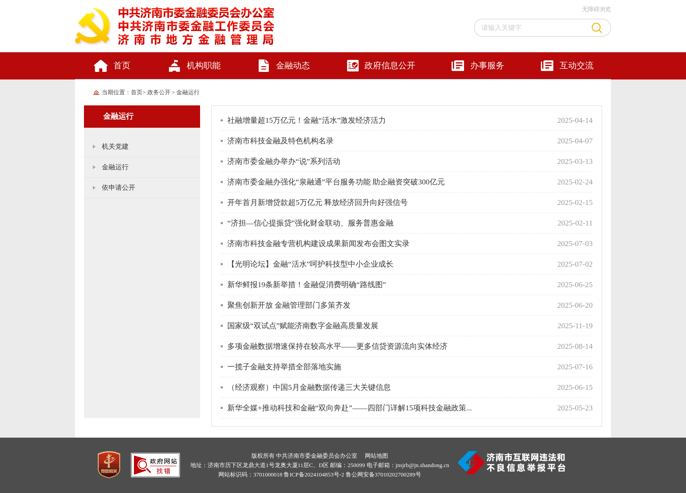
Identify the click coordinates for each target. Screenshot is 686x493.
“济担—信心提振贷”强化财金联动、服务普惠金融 (310, 223)
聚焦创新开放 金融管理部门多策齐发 (289, 305)
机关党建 (115, 146)
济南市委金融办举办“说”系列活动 (283, 161)
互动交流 (577, 65)
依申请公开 (118, 187)
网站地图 (376, 455)
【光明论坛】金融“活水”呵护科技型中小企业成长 (310, 264)
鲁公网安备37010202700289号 (383, 474)
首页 (121, 65)
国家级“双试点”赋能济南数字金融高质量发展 (302, 326)
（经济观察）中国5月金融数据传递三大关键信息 (309, 387)
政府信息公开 (389, 65)
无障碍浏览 (596, 9)
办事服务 (487, 65)
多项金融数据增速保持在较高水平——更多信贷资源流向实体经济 (337, 346)
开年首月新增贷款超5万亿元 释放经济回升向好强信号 (317, 202)
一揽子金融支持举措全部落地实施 (284, 367)
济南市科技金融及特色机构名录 (280, 141)
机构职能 (204, 65)
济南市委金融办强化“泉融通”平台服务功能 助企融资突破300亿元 (336, 182)
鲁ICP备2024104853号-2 (314, 474)
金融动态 (293, 65)
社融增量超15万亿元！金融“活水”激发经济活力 (306, 120)
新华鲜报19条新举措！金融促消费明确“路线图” (306, 284)
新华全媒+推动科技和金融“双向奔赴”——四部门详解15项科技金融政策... (349, 408)
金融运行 (188, 92)
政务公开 (159, 92)
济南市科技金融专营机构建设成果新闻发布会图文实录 (318, 243)
